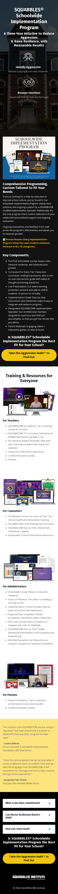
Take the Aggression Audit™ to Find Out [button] (29, 355)
